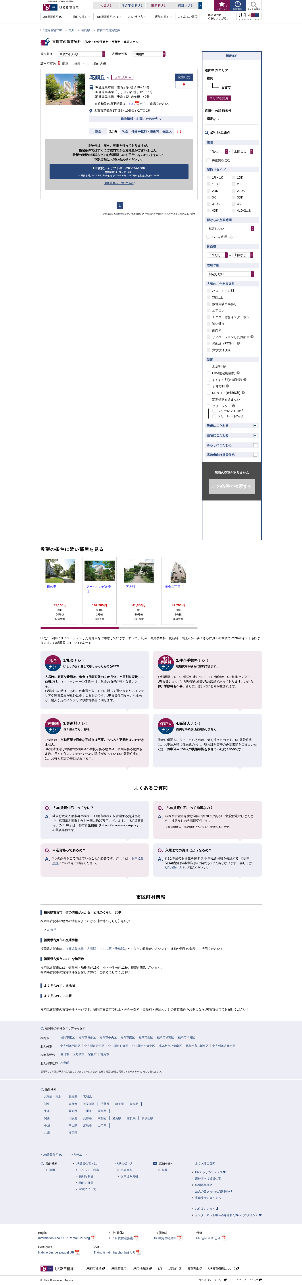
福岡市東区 (67, 1037)
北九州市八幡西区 (223, 1045)
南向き (216, 330)
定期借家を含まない (226, 399)
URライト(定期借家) (226, 393)
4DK (215, 210)
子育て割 (218, 386)
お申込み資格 (129, 1176)
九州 (72, 30)
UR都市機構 (95, 1268)
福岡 (52, 1170)
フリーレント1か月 (231, 411)
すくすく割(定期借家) (227, 380)
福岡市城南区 (165, 1037)
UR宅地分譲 (142, 1268)
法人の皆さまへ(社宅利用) (213, 1191)
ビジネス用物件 (169, 1268)
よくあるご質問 (205, 1163)
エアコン (218, 310)
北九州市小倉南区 (170, 1045)
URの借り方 (173, 867)
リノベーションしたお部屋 (230, 337)
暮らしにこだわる (219, 445)
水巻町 (64, 1062)
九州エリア (80, 1154)
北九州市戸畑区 (118, 1045)
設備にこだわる (218, 425)
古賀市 (104, 1054)
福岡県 (85, 30)
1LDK (216, 184)
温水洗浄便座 (221, 350)
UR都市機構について (223, 1268)
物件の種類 (86, 1182)
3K (214, 197)
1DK (240, 177)
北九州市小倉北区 (143, 1045)
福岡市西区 (146, 1037)
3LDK (216, 204)
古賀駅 (91, 948)
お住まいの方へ (207, 1208)
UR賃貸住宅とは (86, 1163)
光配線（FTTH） (224, 343)
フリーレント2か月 (231, 416)
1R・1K (217, 177)
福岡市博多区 (87, 1037)
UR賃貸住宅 (119, 1268)
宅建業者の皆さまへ (208, 1197)
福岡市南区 (128, 1037)
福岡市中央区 (108, 1037)
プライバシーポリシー (213, 1280)
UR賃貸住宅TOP (51, 30)
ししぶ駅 (105, 948)
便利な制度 (86, 1176)
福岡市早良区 (186, 1037)
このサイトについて (249, 1280)
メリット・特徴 (89, 1170)
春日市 (64, 1054)
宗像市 (92, 1054)
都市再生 (194, 1268)
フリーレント (221, 406)
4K (239, 204)
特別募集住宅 (203, 1185)
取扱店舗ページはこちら (119, 183)
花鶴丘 (51, 930)
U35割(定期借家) (223, 373)
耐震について (87, 1189)
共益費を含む (221, 160)
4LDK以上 (244, 210)
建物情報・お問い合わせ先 (139, 119)
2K (239, 184)
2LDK (241, 191)
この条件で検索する (232, 486)
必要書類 (126, 1170)
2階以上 (217, 297)
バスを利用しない (224, 237)
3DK (240, 197)
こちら (130, 103)
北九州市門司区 (70, 1045)
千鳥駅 (119, 948)
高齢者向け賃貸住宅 (221, 455)
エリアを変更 (219, 98)
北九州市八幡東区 (197, 1045)
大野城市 (78, 1054)
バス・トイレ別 (223, 290)
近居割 (216, 366)
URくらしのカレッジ (210, 1172)
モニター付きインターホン (230, 317)
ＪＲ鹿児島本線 (73, 948)
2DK (215, 191)
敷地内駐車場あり (224, 304)
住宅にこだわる (218, 435)
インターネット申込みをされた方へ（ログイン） (228, 1215)
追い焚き (218, 323)
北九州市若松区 (94, 1045)
